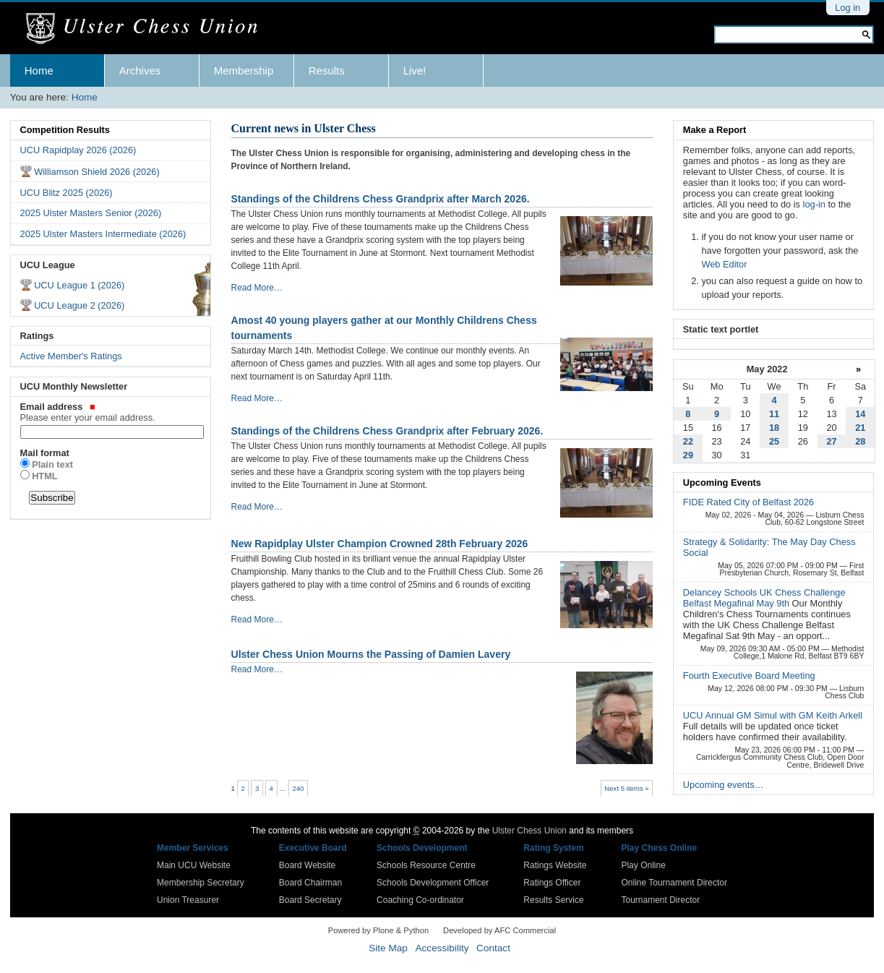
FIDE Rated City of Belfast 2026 (748, 502)
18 (774, 427)
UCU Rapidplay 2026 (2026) (78, 150)
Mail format (44, 452)
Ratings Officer (551, 883)
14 (860, 413)
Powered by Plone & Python (378, 930)
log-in (814, 204)
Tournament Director (660, 900)
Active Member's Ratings (71, 356)
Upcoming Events (722, 482)
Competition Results (65, 129)
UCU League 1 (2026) (79, 285)
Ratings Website (554, 865)
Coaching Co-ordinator (420, 900)
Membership (244, 70)
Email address (111, 412)
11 (774, 413)
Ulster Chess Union (529, 831)
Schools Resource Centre (426, 865)
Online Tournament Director (674, 883)
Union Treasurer (188, 900)
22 (688, 441)
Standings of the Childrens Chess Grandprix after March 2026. (380, 199)
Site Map (388, 948)
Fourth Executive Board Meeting (749, 675)
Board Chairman (310, 883)
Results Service (553, 900)
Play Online (643, 865)
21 (860, 427)
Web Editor (724, 264)
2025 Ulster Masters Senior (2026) (91, 212)
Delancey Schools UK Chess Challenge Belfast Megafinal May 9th (764, 598)
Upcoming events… (723, 784)
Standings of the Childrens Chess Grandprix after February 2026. (387, 431)
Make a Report (714, 129)
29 (688, 455)
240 (298, 788)
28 (860, 441)
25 (774, 441)
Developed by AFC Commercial (499, 930)
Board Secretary (310, 900)
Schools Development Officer (433, 883)
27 (831, 441)
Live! (414, 70)
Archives (140, 70)
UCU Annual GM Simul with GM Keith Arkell (772, 715)
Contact (493, 948)
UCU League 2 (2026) (79, 305)
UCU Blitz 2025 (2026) (66, 192)
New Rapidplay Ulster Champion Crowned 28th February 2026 (379, 543)
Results (327, 70)
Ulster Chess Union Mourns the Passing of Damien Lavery (371, 654)
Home (39, 70)
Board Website (307, 865)
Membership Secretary (200, 883)
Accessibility (441, 948)
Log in (847, 7)
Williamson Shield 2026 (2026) (97, 171)
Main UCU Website (194, 865)
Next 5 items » (626, 788)
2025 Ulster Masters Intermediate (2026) (103, 233)
